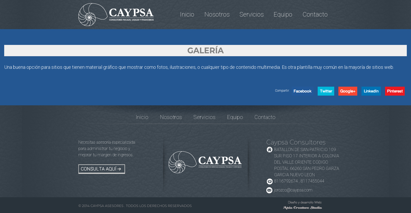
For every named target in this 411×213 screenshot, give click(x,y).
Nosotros (217, 14)
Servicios (252, 14)
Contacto (315, 14)
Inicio (187, 14)
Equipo (283, 14)
